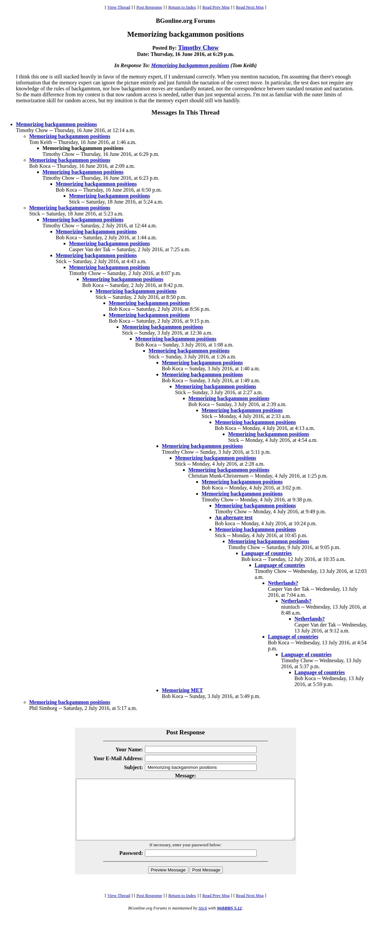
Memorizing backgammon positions (190, 65)
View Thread (118, 7)
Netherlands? (283, 583)
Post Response (149, 7)
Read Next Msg (250, 7)
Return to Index (182, 7)
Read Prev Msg (215, 7)
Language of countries (266, 553)
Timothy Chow (198, 47)
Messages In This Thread (185, 112)
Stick (202, 919)
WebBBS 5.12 (229, 919)
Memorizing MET (182, 690)
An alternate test (234, 517)
